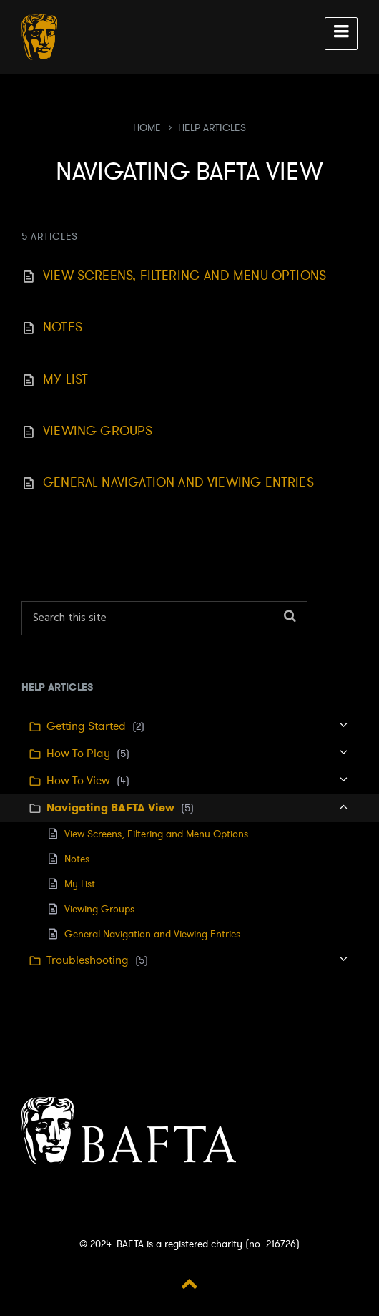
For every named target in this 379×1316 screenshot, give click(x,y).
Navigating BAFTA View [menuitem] (110, 807)
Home (147, 128)
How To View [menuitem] (78, 781)
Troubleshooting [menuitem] (87, 960)
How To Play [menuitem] (78, 753)
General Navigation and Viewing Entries (178, 482)
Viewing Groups (98, 430)
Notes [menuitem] (76, 859)
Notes (62, 327)
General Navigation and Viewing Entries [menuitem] (152, 934)
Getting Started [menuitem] (86, 726)
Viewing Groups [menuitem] (99, 909)
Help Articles (212, 128)
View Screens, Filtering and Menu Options (184, 275)
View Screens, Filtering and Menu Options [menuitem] (156, 834)
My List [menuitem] (79, 884)
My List (65, 379)
